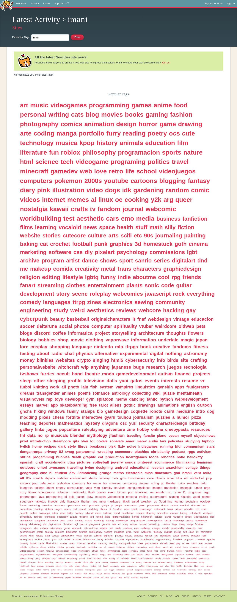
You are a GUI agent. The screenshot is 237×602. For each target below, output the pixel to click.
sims (105, 558)
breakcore (98, 446)
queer (183, 199)
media (145, 218)
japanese (121, 367)
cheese (58, 566)
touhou (124, 417)
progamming (43, 457)
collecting (141, 393)
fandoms (181, 346)
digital (156, 353)
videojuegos (177, 171)
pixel (24, 441)
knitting (40, 387)
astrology (121, 393)
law (163, 441)
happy (111, 570)
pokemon (68, 180)
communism (194, 446)
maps (67, 509)
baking (29, 244)
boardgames (136, 457)
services (119, 487)
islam (85, 562)
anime (163, 105)
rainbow (209, 566)
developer (74, 399)
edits (45, 577)
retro (116, 171)
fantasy (199, 180)
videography (46, 492)
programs (188, 539)
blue (179, 478)
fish (93, 387)
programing (128, 161)
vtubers (144, 483)
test (69, 218)
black (196, 566)
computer (101, 326)
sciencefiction (91, 528)
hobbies (47, 339)
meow (142, 441)
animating (49, 562)
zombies (166, 570)
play (178, 543)
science (47, 161)
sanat (165, 547)
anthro (38, 570)
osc (123, 423)
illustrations (52, 543)
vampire (208, 543)
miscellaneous (152, 566)
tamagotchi (124, 562)
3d (138, 244)
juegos (174, 367)
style (72, 446)
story (63, 294)
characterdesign (171, 423)
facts (40, 562)
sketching (50, 516)
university (191, 528)
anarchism (174, 467)
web (86, 171)
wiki (157, 393)
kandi (134, 509)
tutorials (83, 532)
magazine (119, 532)
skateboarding (73, 405)
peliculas (175, 441)
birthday (197, 423)
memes (78, 199)
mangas (156, 528)
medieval (127, 528)
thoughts (176, 333)
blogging (172, 180)
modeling (93, 509)
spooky (139, 562)
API (177, 596)
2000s (93, 180)
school (146, 171)
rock (179, 294)
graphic (89, 457)
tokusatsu (31, 577)
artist (73, 260)
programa (94, 524)
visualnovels (32, 399)
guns (54, 539)
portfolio (91, 133)
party (38, 558)
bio (100, 411)
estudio (108, 539)
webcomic (161, 208)
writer (31, 535)
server (176, 535)
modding (28, 417)
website (30, 235)
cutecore (74, 235)
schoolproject (67, 535)
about (43, 353)
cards (41, 543)
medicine (185, 411)
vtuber (146, 326)
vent (197, 473)
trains (181, 483)
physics (84, 353)
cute (188, 133)
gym (90, 399)
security (146, 423)
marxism (190, 554)
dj (65, 496)
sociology (62, 516)
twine (89, 467)
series (162, 260)
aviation (103, 528)
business (168, 219)
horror (148, 123)
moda (108, 373)
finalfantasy (178, 562)
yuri (132, 423)
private (190, 574)
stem (200, 570)
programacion (139, 152)
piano (161, 436)
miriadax (50, 551)
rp (47, 435)
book (145, 346)
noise (131, 446)
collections (120, 570)
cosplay (38, 346)
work (54, 387)
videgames (24, 574)
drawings (147, 405)
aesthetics (100, 310)
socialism (192, 501)
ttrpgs (131, 346)
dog (210, 411)
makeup (40, 269)
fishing (183, 513)
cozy (23, 492)
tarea (59, 570)
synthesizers (84, 551)
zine (131, 429)
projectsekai (144, 577)
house (103, 551)
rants (136, 528)
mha (65, 566)
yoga (89, 487)
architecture (151, 333)
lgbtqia (105, 505)
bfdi (178, 446)
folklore (179, 551)
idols (127, 554)
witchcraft (68, 367)
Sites (17, 27)
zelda (198, 554)
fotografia (26, 487)
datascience (132, 566)
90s (148, 235)
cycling (177, 532)
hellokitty (195, 457)
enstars (140, 513)
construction (75, 487)
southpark (26, 501)
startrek (163, 543)
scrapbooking (147, 539)
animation (99, 123)
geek (97, 562)
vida (156, 551)
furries (47, 373)
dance (90, 260)
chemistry (78, 483)
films (26, 227)
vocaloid (70, 227)
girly (62, 501)
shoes (103, 509)
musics (158, 558)
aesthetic (90, 218)
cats (77, 114)
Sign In (231, 3)
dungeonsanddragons (143, 570)
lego (207, 492)
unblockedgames (27, 551)
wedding (98, 520)
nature (193, 152)
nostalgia (34, 208)
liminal (33, 543)
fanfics (139, 554)
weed (196, 496)
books (134, 114)
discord (42, 333)
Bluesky (59, 596)
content (40, 551)
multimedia (79, 492)
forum (23, 505)
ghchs (26, 411)
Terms (207, 596)
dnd (202, 260)
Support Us (61, 3)
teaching (28, 423)
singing (101, 360)
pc (162, 483)
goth (181, 244)
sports (171, 152)
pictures (84, 462)
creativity (87, 269)
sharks (93, 478)
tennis (188, 516)
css (78, 252)
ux (197, 532)
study (61, 310)
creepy (60, 487)
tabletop (40, 501)
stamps (88, 411)
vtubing (105, 562)
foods (153, 457)
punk (100, 244)
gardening (148, 190)
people (119, 505)
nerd (84, 505)
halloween (147, 516)
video (95, 190)
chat (69, 353)
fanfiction (195, 219)
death (76, 457)
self (71, 574)
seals (151, 547)
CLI (161, 596)
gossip (129, 574)
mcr (169, 492)
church (204, 547)
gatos (136, 380)
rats (114, 524)
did (44, 524)
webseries (146, 532)
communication (62, 551)
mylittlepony (84, 554)
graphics (121, 244)
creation (166, 524)
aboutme (144, 277)
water (136, 532)
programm (114, 562)
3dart (191, 532)
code (167, 285)
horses (101, 492)
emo (127, 218)
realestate (63, 483)
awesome (57, 467)
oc (119, 199)
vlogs (102, 554)
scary (125, 524)
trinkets (49, 509)
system (106, 387)
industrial (189, 551)
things (205, 467)
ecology (205, 501)
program (53, 260)
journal (133, 208)
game (168, 123)
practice (119, 535)
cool (163, 277)
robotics (168, 457)
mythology (97, 435)
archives (77, 539)
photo (73, 387)
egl (76, 524)
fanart (27, 285)
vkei (84, 441)
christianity (160, 452)
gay (191, 310)
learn (62, 513)
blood (73, 551)
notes (72, 543)
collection (63, 492)
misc (149, 473)
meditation (93, 547)
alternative (106, 353)
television (94, 380)
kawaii (59, 208)
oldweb (186, 326)
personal (33, 114)
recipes (50, 446)
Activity (35, 3)
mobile (165, 528)
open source (32, 596)
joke (91, 562)
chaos (142, 551)
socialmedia (55, 462)
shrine (25, 457)
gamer (206, 496)
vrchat (82, 558)
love (100, 171)
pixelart (105, 252)
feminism (204, 462)
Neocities (17, 596)
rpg (176, 277)
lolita (207, 473)
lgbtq (92, 277)
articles (51, 547)
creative (161, 346)
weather (146, 501)
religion (30, 277)
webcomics (128, 294)
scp (154, 562)
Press (185, 596)
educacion (202, 319)
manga (66, 133)
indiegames (148, 446)
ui (25, 577)
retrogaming (54, 496)
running (166, 446)
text (92, 516)
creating (113, 543)
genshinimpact (27, 532)
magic (187, 339)
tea (105, 483)
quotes (39, 535)
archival (107, 574)
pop (130, 492)
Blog (169, 596)
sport (126, 260)
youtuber (155, 554)
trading (143, 496)
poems (84, 393)
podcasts (94, 505)
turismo (83, 516)
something (192, 558)
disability (46, 558)
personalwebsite (37, 367)
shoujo (202, 562)
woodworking (58, 577)
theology (157, 532)
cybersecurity (140, 360)
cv (119, 524)
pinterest (144, 462)
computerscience (139, 487)
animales (162, 513)
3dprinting (165, 501)
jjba (156, 535)
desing (169, 562)
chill (212, 516)
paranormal (85, 452)
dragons (110, 423)
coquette (139, 411)
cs (183, 543)
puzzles (163, 417)
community (170, 302)
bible (107, 516)
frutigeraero (197, 387)
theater (170, 483)
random (177, 190)
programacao (137, 520)
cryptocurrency (163, 539)
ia (117, 558)
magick (23, 562)
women (133, 524)
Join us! (165, 62)
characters (147, 269)
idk (126, 190)
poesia (175, 558)
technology (37, 142)
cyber (177, 492)
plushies (142, 452)
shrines (63, 543)
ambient (44, 528)
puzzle (169, 393)
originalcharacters (110, 319)
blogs (26, 333)
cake (200, 574)
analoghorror (26, 539)
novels (102, 441)
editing (51, 277)
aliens (115, 405)
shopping (59, 346)
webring (46, 570)
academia (52, 520)
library (182, 524)
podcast (178, 452)
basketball (78, 319)
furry (113, 133)
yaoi (123, 380)
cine (43, 473)
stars (210, 446)
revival (178, 547)
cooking (137, 199)
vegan (77, 566)
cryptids (168, 532)
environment (78, 478)
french (194, 543)
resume (190, 380)
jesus (51, 483)
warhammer (68, 570)
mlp (119, 346)
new (109, 554)
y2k (156, 199)
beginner (64, 574)
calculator (125, 558)
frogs (174, 524)
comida (63, 269)
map (120, 577)
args (207, 487)
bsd (75, 509)
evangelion (57, 554)
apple (124, 551)
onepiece (138, 535)
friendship (178, 520)
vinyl (54, 558)
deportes (47, 423)
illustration (68, 190)
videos (30, 199)
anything (100, 367)
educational (139, 467)
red (102, 577)
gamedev (64, 171)
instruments (162, 574)
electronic (134, 473)
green (142, 505)
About (141, 596)
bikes (172, 543)
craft (39, 462)
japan (202, 339)
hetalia (95, 554)
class (140, 543)
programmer (28, 496)
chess (58, 417)
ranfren (172, 574)
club (173, 570)
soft (185, 532)
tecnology (192, 570)
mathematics (70, 423)
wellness (145, 528)
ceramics (59, 532)
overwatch (50, 566)
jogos (51, 429)
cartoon (204, 405)
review (67, 539)
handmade (81, 547)
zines (94, 302)
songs (130, 462)
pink (43, 190)
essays (26, 405)
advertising (118, 554)
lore (24, 346)
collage (192, 467)
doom (50, 487)
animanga (44, 513)
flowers (196, 333)
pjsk (112, 446)
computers (36, 180)
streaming (50, 285)
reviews (126, 310)
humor (183, 417)
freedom (117, 509)
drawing (190, 123)
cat (44, 244)
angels (58, 509)
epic (71, 496)
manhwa (193, 483)
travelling (75, 467)
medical (184, 505)
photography (39, 123)
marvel (42, 405)
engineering (35, 310)
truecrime (47, 505)
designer (32, 562)
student (60, 473)
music (39, 105)
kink (173, 566)
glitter (53, 570)
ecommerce (164, 462)
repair (182, 558)
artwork (89, 513)
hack (105, 570)
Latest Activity (36, 19)
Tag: (21, 37)
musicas (93, 566)
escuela (100, 496)
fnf (22, 435)
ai (93, 199)
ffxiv (121, 446)
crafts (79, 208)
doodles (61, 558)
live (187, 543)
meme (121, 399)
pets (201, 326)
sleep (26, 380)
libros (82, 446)
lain (84, 387)
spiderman (33, 547)
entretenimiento (191, 562)
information (143, 339)
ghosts (128, 535)
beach (105, 566)
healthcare (128, 513)
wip (85, 367)
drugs (190, 524)
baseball (186, 487)
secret (126, 577)
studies (207, 570)
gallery (26, 429)
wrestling (105, 452)
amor (130, 441)
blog (92, 114)
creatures (147, 562)
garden (149, 535)
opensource (73, 505)
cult (99, 566)
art (24, 105)
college (39, 487)
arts (113, 235)
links (39, 429)
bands (135, 516)
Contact (219, 596)
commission (204, 558)
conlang (24, 543)
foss (200, 528)
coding (44, 133)
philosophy (99, 152)
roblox (70, 152)
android (121, 467)
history (107, 142)
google (212, 547)
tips (123, 574)
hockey (79, 513)
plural (168, 516)
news (90, 227)
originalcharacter (43, 554)
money (27, 360)
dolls (111, 380)
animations (168, 405)
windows (56, 411)
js (112, 505)
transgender (48, 393)
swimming (34, 505)
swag (69, 452)
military (166, 558)
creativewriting (71, 554)
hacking (173, 310)
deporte (50, 478)
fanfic (152, 399)
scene (80, 294)
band (77, 373)
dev (72, 473)
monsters (59, 505)
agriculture (208, 574)
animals (131, 142)
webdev (62, 478)
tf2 (61, 452)
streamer (134, 577)
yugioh (68, 577)
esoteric (185, 535)
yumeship (70, 547)
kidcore (107, 513)
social (65, 326)
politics (159, 161)
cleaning (150, 513)
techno (179, 501)
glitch (128, 532)
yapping (108, 532)
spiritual (130, 570)
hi (110, 509)
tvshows (29, 373)
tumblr (198, 487)
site (184, 360)
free (93, 405)
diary (27, 190)
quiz (133, 554)
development (37, 294)
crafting (198, 360)
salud (135, 501)
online (157, 429)
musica (66, 142)
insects (53, 501)
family (73, 411)
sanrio (143, 260)
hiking (40, 411)
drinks (147, 574)
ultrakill (95, 551)
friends (192, 277)
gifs (76, 441)
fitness (200, 346)
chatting (38, 509)
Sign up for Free (213, 3)
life (129, 171)
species (211, 539)
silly (170, 227)
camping (102, 543)
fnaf (141, 319)
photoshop (35, 574)
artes (55, 513)
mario (97, 483)
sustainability (177, 528)
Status (196, 596)
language (82, 346)
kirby (70, 513)
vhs (197, 509)
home (37, 446)
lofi (21, 577)
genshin (165, 387)
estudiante (195, 513)
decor (158, 547)
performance (151, 543)
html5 (117, 360)
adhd (89, 558)
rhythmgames (114, 551)
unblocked (197, 478)
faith (85, 574)
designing (104, 467)
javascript (158, 294)
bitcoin (121, 492)
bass (33, 566)
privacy (50, 452)
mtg (171, 547)
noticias (60, 547)
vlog (97, 487)
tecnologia (195, 367)
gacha (67, 528)
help (203, 483)
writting (110, 520)
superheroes (132, 539)
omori (42, 467)
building (98, 535)
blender (77, 435)
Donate (152, 596)
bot (60, 539)
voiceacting (141, 547)
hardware (114, 501)
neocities (91, 543)
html (26, 161)
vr (202, 380)
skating (174, 496)
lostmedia (133, 551)
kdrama (174, 513)
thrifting (79, 520)
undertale (168, 339)
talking (23, 535)
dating (112, 558)
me (24, 269)
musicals (59, 435)
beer (107, 577)
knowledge (122, 520)
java (41, 496)
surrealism (26, 509)
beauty (57, 319)
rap (49, 399)
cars (112, 218)
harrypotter (206, 532)
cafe (43, 483)
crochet (60, 244)
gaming (157, 114)
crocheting (165, 535)
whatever (141, 492)
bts (89, 483)
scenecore (123, 452)
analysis (207, 513)
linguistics (145, 387)
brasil (187, 473)
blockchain (71, 532)
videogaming (201, 516)
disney (43, 547)
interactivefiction (146, 558)
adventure (115, 429)
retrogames (25, 528)
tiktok (126, 501)
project (102, 333)
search (24, 513)
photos (81, 326)
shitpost (131, 547)
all (63, 387)
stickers (25, 483)
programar (195, 492)
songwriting (114, 566)
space (107, 227)
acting (155, 483)
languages (56, 302)
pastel (80, 496)
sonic (152, 285)
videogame (92, 161)
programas (153, 505)
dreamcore (62, 441)
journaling (168, 235)
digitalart (183, 260)
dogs (112, 190)
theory (100, 539)
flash (91, 492)
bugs (138, 367)
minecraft (34, 171)
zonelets (117, 441)
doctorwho (87, 577)
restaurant (159, 509)
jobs (132, 562)
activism (204, 452)
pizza (196, 417)
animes (69, 393)
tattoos (174, 505)
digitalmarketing (121, 516)
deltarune (47, 326)
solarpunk (116, 574)
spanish (26, 462)
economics (131, 505)
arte (26, 133)
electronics (117, 302)
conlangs (157, 570)
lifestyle (72, 277)
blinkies (45, 360)
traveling (134, 436)
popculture (69, 429)
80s (28, 478)
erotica (38, 539)
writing (58, 114)
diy (89, 252)
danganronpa (31, 452)
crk (105, 547)
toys (59, 399)
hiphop (208, 441)
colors (88, 520)
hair (111, 528)
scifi (126, 235)
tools (115, 478)
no (40, 435)
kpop (87, 142)
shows (108, 260)
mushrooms (138, 574)
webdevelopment (191, 399)
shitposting (35, 524)
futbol (25, 387)
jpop (209, 478)
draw (90, 496)
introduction (40, 441)
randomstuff (24, 566)
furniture (199, 524)
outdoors (27, 467)
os (101, 547)
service (159, 516)
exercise (206, 554)
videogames (69, 105)
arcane (92, 574)
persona (131, 496)
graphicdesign (182, 269)
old (186, 478)
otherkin (188, 509)
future (149, 551)
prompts (40, 566)
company (119, 539)
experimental (134, 353)
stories (52, 235)
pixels (45, 417)
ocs (174, 133)
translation (171, 487)
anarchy (49, 532)
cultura (74, 516)
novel (170, 478)
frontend (97, 558)
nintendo (103, 346)
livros (170, 509)
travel (180, 161)
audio (153, 441)
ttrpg (79, 302)
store (150, 478)
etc (138, 235)
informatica (80, 333)
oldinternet (79, 570)
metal (108, 269)
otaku (79, 535)
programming (109, 105)
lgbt (192, 252)
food (181, 105)
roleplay (100, 294)
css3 (204, 551)
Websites (21, 3)
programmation (27, 554)
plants (134, 285)
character (200, 539)
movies (112, 114)
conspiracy (26, 516)
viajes (133, 558)
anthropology (95, 532)
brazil (168, 520)
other (39, 380)
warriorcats (157, 492)
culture (97, 235)
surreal (142, 524)
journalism (143, 417)
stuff (141, 227)
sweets (78, 562)
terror (185, 547)
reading (134, 133)
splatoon (105, 399)
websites (65, 360)
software (59, 252)
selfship (23, 547)
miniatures (45, 574)
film (182, 142)
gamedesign (117, 411)
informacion (89, 539)
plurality (107, 487)
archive (29, 260)
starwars (115, 483)
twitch (25, 446)
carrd (169, 411)
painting (195, 235)
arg (168, 199)
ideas (98, 513)
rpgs (191, 452)
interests (170, 380)
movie (77, 339)
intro (200, 411)
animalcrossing (26, 558)
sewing (143, 302)
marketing (33, 252)
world (117, 513)
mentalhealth (189, 393)
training (170, 551)
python (166, 399)
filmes (32, 492)
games (142, 105)
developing (188, 566)
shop (63, 339)
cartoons (144, 180)
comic (200, 190)
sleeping (56, 380)
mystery (92, 423)
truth (47, 535)
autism (165, 373)
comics (71, 123)
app (54, 405)
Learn (46, 3)
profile (74, 380)
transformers (136, 478)
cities (39, 577)
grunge (105, 473)
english (188, 405)
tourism (38, 516)
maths (118, 473)
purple (83, 524)
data (31, 435)
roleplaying (92, 429)
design (126, 123)
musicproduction (127, 543)
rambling (59, 562)
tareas (22, 570)
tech (67, 161)
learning (45, 227)
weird (77, 310)
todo (202, 566)
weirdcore (166, 326)
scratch (38, 478)
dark (62, 446)
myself (186, 436)
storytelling (124, 333)
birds (172, 360)
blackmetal (77, 577)
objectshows (204, 436)
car (100, 457)
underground (90, 570)
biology (28, 339)
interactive (92, 417)
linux (105, 199)
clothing (94, 339)
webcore (150, 310)
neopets (68, 562)
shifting (142, 566)
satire (147, 554)
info (161, 360)
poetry (157, 133)
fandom (109, 208)
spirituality (125, 326)
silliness (85, 566)
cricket (178, 509)
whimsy (105, 478)
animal (111, 547)
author (33, 513)
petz (62, 520)
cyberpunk (34, 319)
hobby (143, 429)
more (123, 566)
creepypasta (177, 429)
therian (85, 501)
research (155, 367)
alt (22, 478)
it (133, 319)
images (157, 487)
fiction (186, 227)
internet (53, 199)
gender (114, 577)
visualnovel (26, 520)
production (114, 457)
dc (155, 501)
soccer (27, 326)
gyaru (109, 417)
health (125, 227)
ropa (126, 509)
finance (183, 373)
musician (78, 574)
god (177, 473)
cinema (198, 244)
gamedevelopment (136, 373)
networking (154, 524)
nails (204, 535)
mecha (96, 577)
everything (201, 294)
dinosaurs (163, 473)
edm (203, 509)
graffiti (40, 532)
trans (124, 269)
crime (162, 551)
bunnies (63, 457)
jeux (161, 566)
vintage (181, 319)
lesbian (158, 467)
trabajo (99, 574)
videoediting (116, 496)
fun (54, 152)
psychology (132, 252)
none (181, 457)
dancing (137, 399)
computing (130, 483)
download (55, 574)
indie (124, 277)
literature (33, 152)
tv (93, 208)
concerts (195, 535)
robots (156, 411)
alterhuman (56, 528)
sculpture (39, 520)
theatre (92, 373)
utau (71, 462)
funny (108, 277)
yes (94, 501)
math (156, 227)
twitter (197, 551)
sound (82, 509)
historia (186, 496)
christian (67, 524)
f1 (184, 492)
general (106, 524)
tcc (204, 505)
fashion (181, 114)
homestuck (158, 244)
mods (118, 528)
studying (192, 441)
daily (71, 566)
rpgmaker (108, 535)
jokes (99, 570)
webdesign (159, 319)
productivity (181, 574)
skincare (195, 505)
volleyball (101, 462)
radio (56, 353)
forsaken (177, 539)
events (152, 380)
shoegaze (194, 547)
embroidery (72, 558)
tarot (103, 405)
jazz (35, 483)
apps (179, 387)
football (82, 244)
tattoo (46, 539)
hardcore (178, 516)
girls (123, 478)
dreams (27, 393)
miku (102, 501)
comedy (30, 302)
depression (54, 524)
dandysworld (167, 554)
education (160, 142)
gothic (130, 405)
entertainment (105, 285)
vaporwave (117, 339)
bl (50, 473)
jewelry (117, 462)
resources (200, 429)
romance (101, 393)
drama (164, 505)
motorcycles (181, 570)
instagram (121, 547)
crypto (84, 360)
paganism (179, 554)
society (55, 535)
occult (63, 373)
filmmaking (185, 462)
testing (27, 353)
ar (50, 577)
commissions (167, 252)
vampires (124, 387)
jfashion (117, 435)
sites (36, 528)
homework (201, 520)
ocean (174, 436)
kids (201, 543)
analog (190, 520)
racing (99, 516)
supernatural (158, 496)
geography (29, 473)
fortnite (73, 417)
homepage (145, 509)
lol (92, 441)
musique (30, 570)
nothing (173, 353)
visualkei (161, 562)
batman (88, 535)
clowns (160, 478)
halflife (179, 566)
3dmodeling (87, 473)
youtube (116, 180)
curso (70, 520)
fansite (149, 436)
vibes (167, 566)
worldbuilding (40, 218)
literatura (73, 501)
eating (23, 524)
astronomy (195, 353)
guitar (184, 285)
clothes (75, 285)
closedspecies (155, 520)
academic (77, 528)
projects (202, 373)
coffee (59, 333)
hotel (154, 574)
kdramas (81, 543)
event (111, 492)
